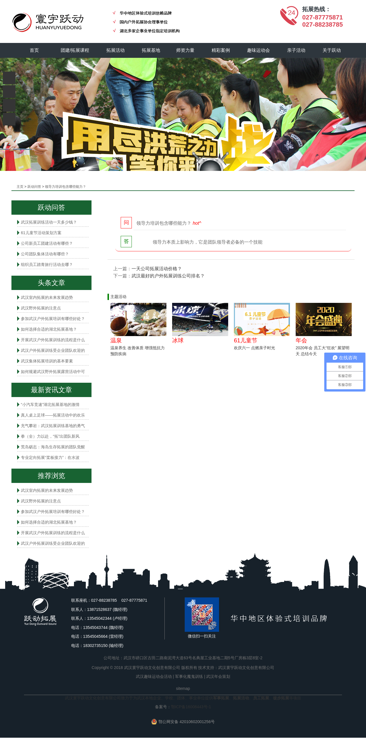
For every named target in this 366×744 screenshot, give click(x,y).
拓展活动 (116, 50)
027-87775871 (322, 17)
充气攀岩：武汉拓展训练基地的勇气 (53, 425)
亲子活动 (296, 50)
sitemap (183, 688)
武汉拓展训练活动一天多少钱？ (49, 222)
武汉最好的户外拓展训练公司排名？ (168, 275)
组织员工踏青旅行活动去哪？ (47, 264)
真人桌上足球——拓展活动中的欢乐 (53, 415)
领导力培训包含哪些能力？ (65, 187)
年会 (301, 340)
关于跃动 (332, 50)
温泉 (116, 340)
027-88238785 (322, 24)
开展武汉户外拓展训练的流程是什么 (53, 340)
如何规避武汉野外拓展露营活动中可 (53, 371)
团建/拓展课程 (75, 50)
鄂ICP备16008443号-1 (191, 706)
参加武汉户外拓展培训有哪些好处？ (53, 318)
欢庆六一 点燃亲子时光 (254, 348)
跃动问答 (34, 187)
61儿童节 (245, 340)
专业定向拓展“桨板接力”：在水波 (50, 457)
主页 (20, 187)
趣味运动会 (258, 50)
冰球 (178, 340)
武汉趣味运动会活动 (154, 676)
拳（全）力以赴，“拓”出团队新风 (50, 436)
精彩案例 (221, 50)
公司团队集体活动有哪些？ (45, 254)
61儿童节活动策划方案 (41, 232)
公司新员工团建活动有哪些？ (47, 243)
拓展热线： (316, 9)
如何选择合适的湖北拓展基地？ (49, 329)
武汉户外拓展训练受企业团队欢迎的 (53, 350)
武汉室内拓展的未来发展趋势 (47, 297)
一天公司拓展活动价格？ (157, 268)
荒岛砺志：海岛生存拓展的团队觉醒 (53, 447)
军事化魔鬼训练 (189, 676)
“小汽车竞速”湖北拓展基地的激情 (50, 404)
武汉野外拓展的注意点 (41, 308)
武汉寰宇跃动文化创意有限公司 (246, 667)
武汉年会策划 (218, 676)
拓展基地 (151, 50)
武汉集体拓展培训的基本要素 (47, 361)
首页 (34, 50)
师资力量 (185, 50)
